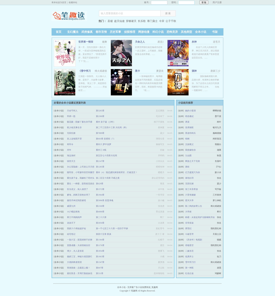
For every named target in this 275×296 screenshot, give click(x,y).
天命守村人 (72, 110)
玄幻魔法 (72, 31)
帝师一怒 (71, 116)
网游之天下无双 (192, 161)
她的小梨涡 (190, 110)
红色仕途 (189, 273)
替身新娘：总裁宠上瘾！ (78, 268)
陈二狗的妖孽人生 (193, 206)
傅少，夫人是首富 (75, 251)
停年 (69, 150)
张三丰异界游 (191, 189)
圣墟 (110, 21)
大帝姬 (188, 211)
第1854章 (100, 251)
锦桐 (187, 138)
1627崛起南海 (73, 211)
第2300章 (100, 116)
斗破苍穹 (189, 234)
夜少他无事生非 (74, 127)
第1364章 (100, 239)
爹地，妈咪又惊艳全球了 (78, 195)
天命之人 (140, 42)
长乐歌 (142, 21)
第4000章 (100, 211)
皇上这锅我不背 (74, 138)
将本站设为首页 (59, 2)
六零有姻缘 (190, 195)
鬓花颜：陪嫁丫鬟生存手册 (79, 122)
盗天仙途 (119, 21)
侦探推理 (129, 31)
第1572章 (100, 189)
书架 (215, 31)
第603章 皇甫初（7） (105, 138)
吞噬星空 (189, 245)
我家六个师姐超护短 (76, 228)
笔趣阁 (73, 21)
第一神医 (189, 268)
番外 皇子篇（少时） (105, 122)
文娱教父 (189, 144)
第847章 (99, 268)
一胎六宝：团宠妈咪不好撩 (79, 239)
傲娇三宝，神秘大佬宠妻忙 (79, 256)
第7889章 (100, 133)
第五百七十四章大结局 (106, 155)
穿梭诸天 (131, 21)
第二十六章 (101, 217)
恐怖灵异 (172, 31)
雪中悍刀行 (190, 262)
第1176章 (100, 245)
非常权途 (189, 223)
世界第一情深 (85, 42)
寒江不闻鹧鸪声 (74, 217)
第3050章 (100, 223)
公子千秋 (171, 21)
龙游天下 (71, 223)
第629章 (99, 183)
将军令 (70, 144)
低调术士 (189, 256)
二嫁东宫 (189, 251)
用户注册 (217, 2)
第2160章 (100, 206)
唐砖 (187, 167)
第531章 (99, 273)
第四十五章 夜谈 (103, 234)
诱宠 (187, 122)
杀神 (194, 42)
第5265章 (100, 110)
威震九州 (71, 206)
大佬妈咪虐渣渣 (74, 262)
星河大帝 (189, 200)
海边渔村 (71, 155)
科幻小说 (158, 31)
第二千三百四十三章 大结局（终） (112, 127)
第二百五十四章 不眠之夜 (108, 178)
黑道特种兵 (190, 133)
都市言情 (101, 31)
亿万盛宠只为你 (192, 172)
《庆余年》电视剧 (193, 239)
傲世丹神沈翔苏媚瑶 (76, 200)
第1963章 (100, 256)
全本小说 (200, 31)
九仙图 (188, 155)
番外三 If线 (101, 150)
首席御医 (189, 127)
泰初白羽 (189, 178)
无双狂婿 (71, 133)
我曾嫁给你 (190, 150)
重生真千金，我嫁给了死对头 (80, 178)
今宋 (161, 21)
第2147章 (100, 161)
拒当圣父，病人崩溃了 (77, 189)
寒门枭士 (152, 21)
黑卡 (137, 71)
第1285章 (100, 167)
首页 (58, 31)
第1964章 (100, 195)
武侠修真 (87, 31)
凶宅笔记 (71, 234)
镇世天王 (71, 161)
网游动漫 (143, 31)
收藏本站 (73, 2)
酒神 (194, 71)
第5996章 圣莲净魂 (104, 200)
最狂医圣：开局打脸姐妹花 (79, 273)
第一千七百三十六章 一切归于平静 (112, 228)
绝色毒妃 (189, 116)
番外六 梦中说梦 (103, 144)
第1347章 (100, 262)
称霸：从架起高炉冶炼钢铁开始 (200, 217)
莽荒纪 (188, 228)
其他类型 (186, 31)
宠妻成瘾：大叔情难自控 (78, 245)
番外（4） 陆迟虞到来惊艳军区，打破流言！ (117, 172)
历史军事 (115, 31)
